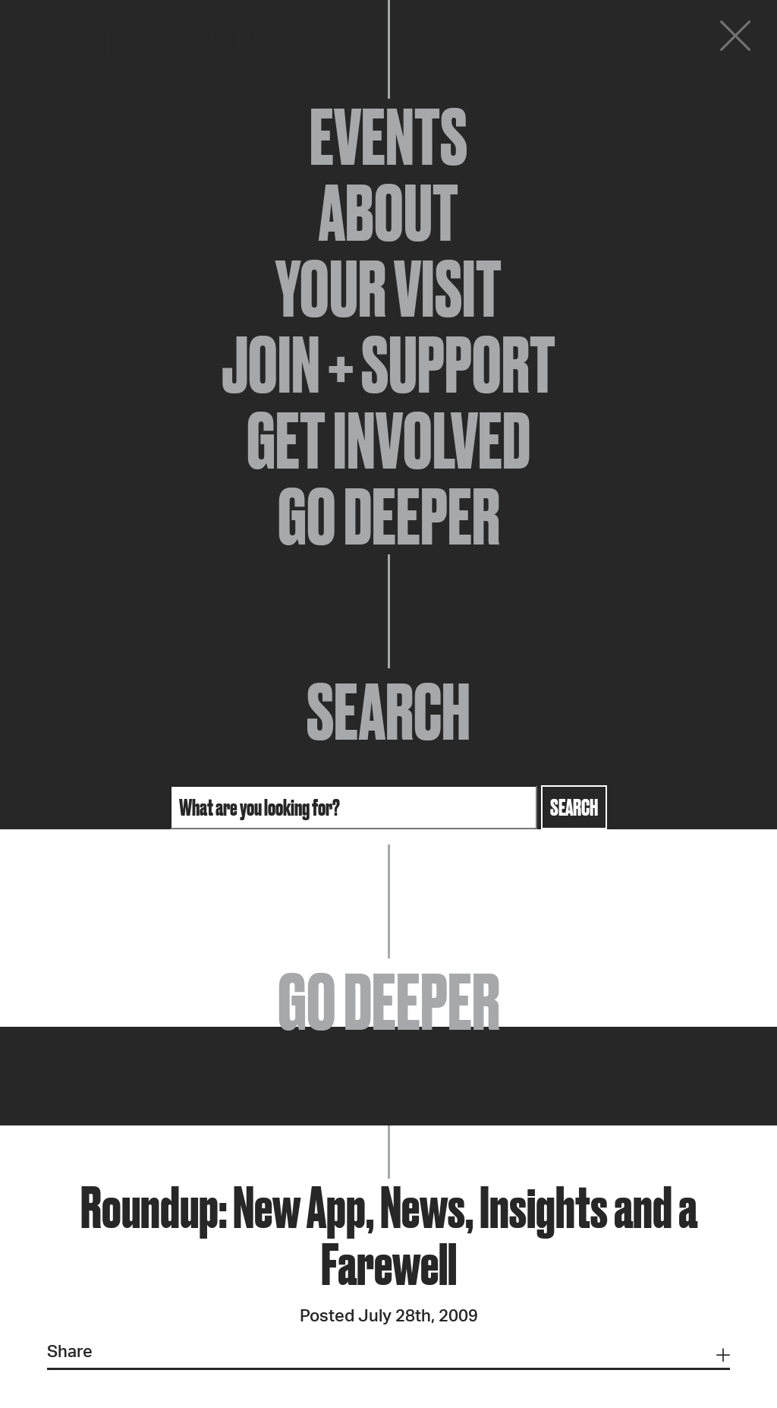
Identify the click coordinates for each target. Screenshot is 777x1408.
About (388, 212)
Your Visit (388, 288)
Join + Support (388, 364)
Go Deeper (389, 516)
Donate (643, 39)
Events (388, 136)
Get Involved (388, 440)
